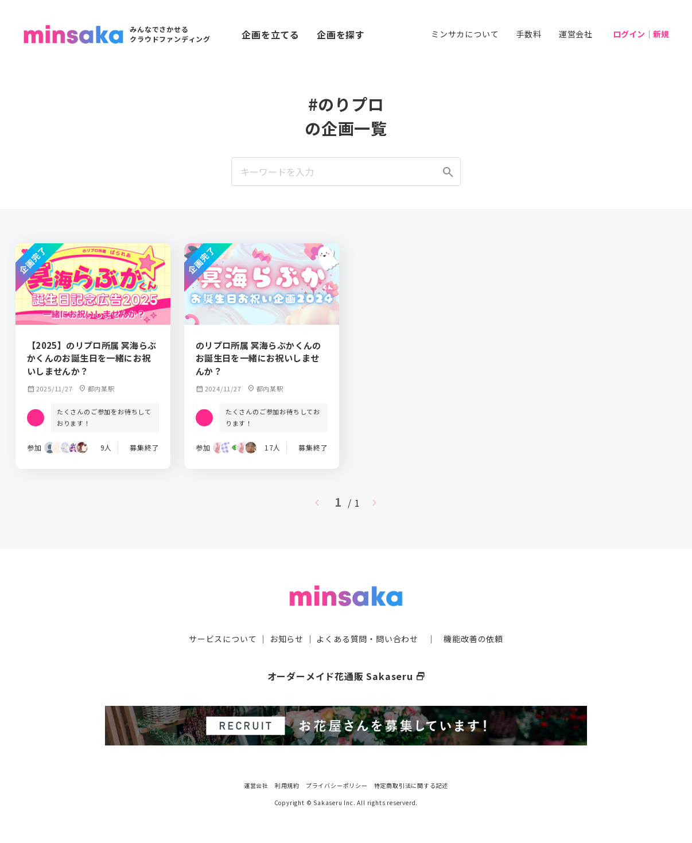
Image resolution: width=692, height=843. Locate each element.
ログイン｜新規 (641, 34)
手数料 (528, 34)
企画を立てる (271, 34)
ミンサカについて (465, 34)
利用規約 (287, 785)
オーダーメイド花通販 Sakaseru (346, 676)
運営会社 (576, 34)
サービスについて (222, 638)
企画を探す (341, 34)
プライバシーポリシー (337, 785)
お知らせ (287, 638)
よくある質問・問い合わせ (367, 638)
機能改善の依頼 (473, 638)
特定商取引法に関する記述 (411, 785)
